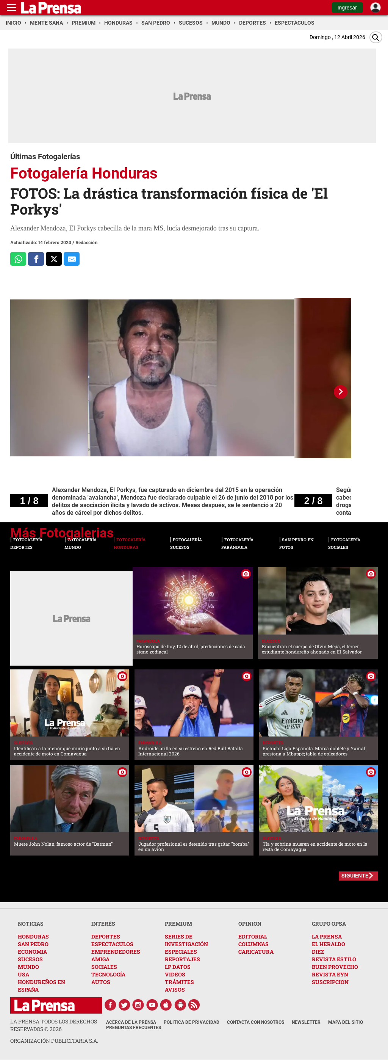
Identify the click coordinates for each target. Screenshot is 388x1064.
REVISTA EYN (330, 974)
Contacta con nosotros (255, 1022)
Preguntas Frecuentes (133, 1027)
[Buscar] (375, 37)
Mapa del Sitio (345, 1022)
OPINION (249, 923)
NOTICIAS (31, 923)
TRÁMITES (179, 982)
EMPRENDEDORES (115, 951)
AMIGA (100, 959)
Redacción (86, 242)
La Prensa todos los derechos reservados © (53, 1025)
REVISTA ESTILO (334, 959)
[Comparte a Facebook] (36, 259)
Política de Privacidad (191, 1022)
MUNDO (28, 966)
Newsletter (306, 1022)
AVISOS (175, 989)
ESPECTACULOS (112, 944)
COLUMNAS (253, 944)
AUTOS (100, 982)
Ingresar (347, 8)
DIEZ (318, 951)
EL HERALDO (328, 944)
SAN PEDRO (33, 944)
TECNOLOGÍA (108, 974)
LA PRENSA (327, 936)
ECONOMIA (32, 951)
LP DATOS (178, 966)
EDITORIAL (252, 936)
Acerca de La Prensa (131, 1022)
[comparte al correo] (72, 259)
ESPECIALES (181, 951)
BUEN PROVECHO (335, 966)
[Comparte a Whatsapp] (18, 259)
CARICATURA (256, 951)
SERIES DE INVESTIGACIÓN (186, 940)
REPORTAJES (182, 959)
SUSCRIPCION (330, 982)
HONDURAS (33, 936)
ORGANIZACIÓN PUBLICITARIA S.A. (54, 1040)
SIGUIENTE (354, 876)
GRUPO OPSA (329, 923)
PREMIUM (178, 923)
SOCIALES (104, 966)
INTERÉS (103, 923)
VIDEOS (175, 974)
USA (23, 974)
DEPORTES (105, 936)
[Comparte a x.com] (54, 259)
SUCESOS (30, 959)
